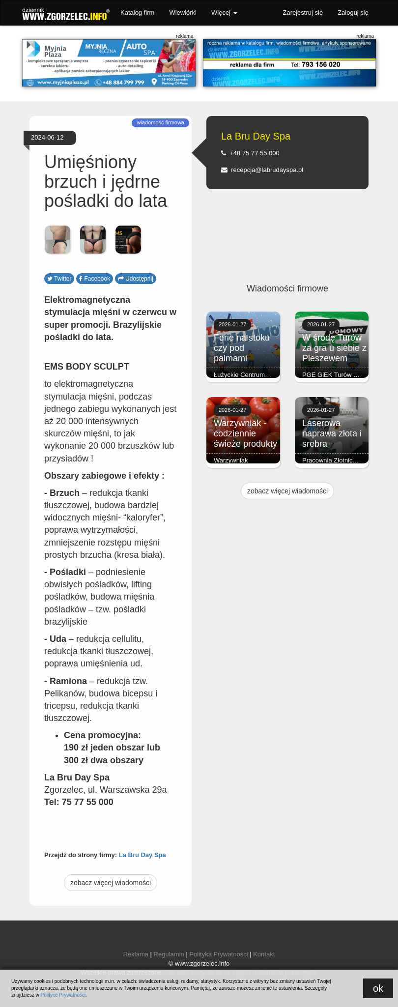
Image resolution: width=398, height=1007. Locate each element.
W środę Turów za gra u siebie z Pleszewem (334, 348)
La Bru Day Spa (142, 855)
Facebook (94, 278)
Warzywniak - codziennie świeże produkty (245, 433)
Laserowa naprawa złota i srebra (332, 433)
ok (378, 988)
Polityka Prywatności (218, 954)
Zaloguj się (353, 12)
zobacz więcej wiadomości (110, 883)
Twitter (59, 278)
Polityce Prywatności (62, 995)
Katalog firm (137, 12)
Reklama (135, 954)
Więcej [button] (224, 12)
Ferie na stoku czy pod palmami (242, 348)
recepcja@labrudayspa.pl (262, 169)
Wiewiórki (183, 12)
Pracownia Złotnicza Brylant (341, 460)
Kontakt (264, 954)
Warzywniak (231, 460)
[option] (57, 240)
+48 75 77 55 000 (250, 153)
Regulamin (169, 954)
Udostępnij (135, 278)
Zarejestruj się (303, 12)
